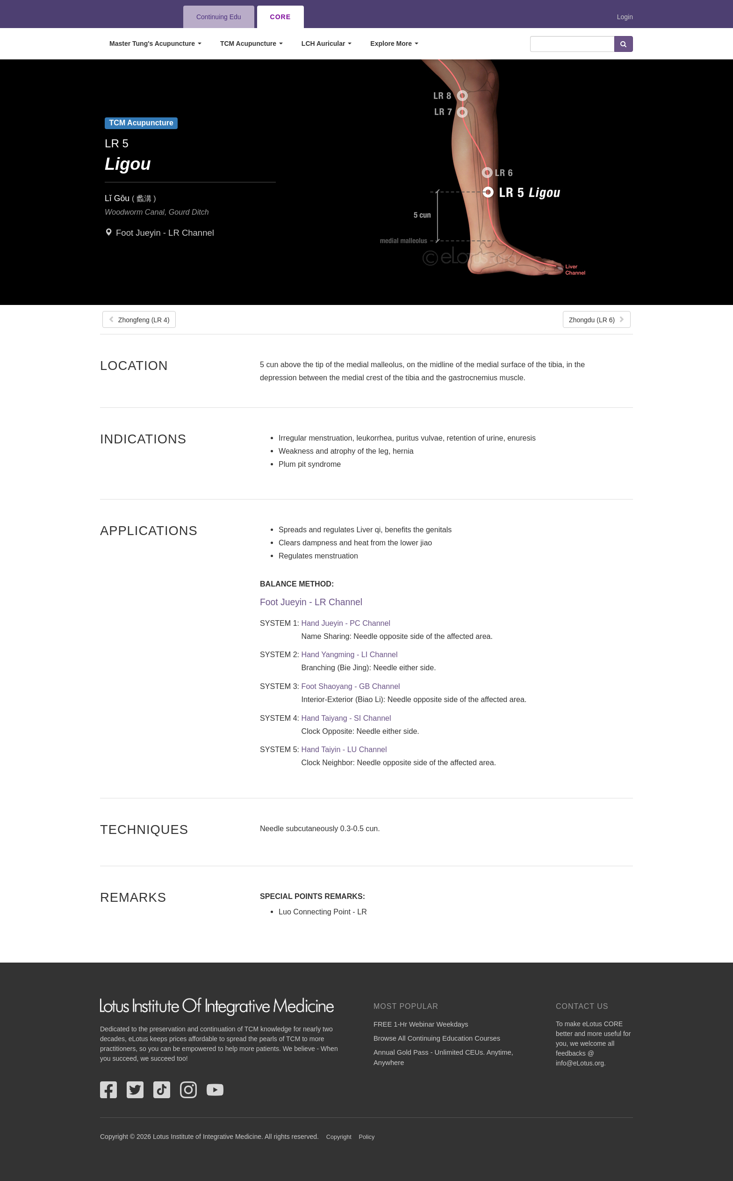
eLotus (134, 17)
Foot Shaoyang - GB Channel (351, 686)
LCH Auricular (327, 43)
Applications (149, 530)
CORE (280, 17)
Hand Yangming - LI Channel (350, 654)
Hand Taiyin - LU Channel (344, 749)
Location (134, 365)
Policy (367, 1137)
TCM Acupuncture (251, 43)
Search (623, 44)
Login (625, 17)
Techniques (144, 829)
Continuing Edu (218, 17)
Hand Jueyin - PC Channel (346, 623)
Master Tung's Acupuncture (155, 43)
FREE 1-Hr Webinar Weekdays (421, 1024)
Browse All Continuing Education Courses (437, 1038)
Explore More (394, 43)
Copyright (339, 1137)
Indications (143, 438)
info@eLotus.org (580, 1063)
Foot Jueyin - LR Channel (165, 233)
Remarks (133, 897)
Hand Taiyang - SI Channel (346, 718)
